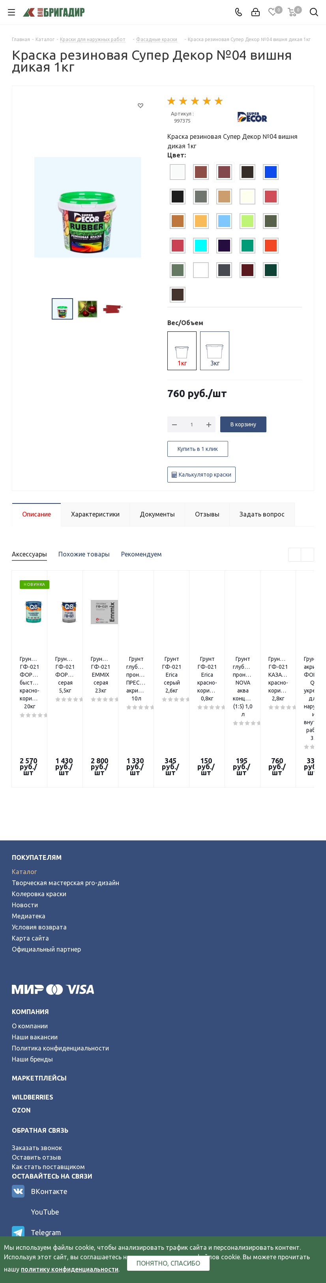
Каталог (24, 796)
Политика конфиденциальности (60, 972)
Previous (295, 555)
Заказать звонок (37, 1072)
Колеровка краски (39, 818)
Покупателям (37, 782)
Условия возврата (39, 851)
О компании (30, 950)
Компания (30, 936)
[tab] (177, 172)
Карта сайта (30, 863)
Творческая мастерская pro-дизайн (65, 807)
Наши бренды (32, 984)
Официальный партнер (46, 874)
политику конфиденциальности (69, 1269)
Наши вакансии (35, 961)
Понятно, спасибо (168, 1263)
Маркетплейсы (39, 1003)
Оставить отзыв (36, 1082)
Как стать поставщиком (48, 1091)
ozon (21, 1035)
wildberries (32, 1022)
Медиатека (28, 840)
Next (307, 555)
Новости (25, 829)
